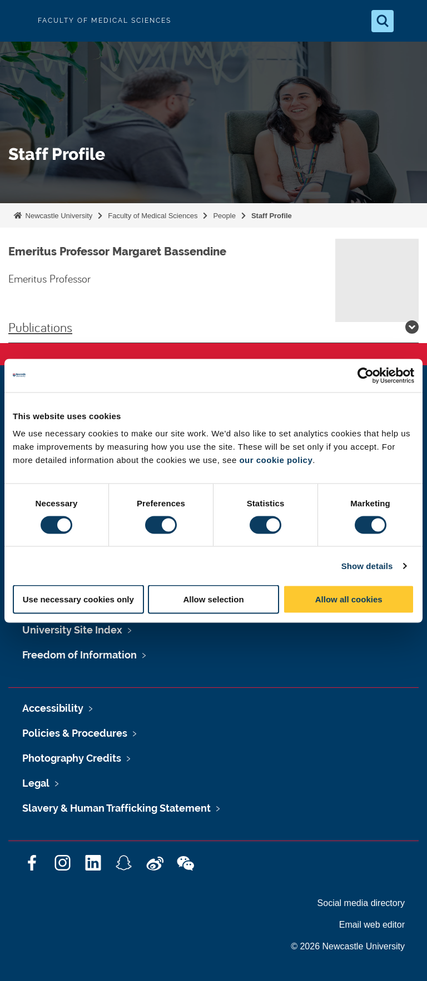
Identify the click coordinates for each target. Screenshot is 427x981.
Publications (213, 327)
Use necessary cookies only (78, 599)
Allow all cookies (349, 599)
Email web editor (372, 924)
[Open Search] (382, 21)
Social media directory (361, 903)
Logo (18, 21)
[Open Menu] (409, 21)
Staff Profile (271, 216)
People (224, 216)
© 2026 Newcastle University (348, 946)
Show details (367, 565)
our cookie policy (275, 460)
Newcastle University (57, 216)
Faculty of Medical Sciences (152, 216)
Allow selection (213, 599)
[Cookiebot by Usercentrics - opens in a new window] (365, 375)
